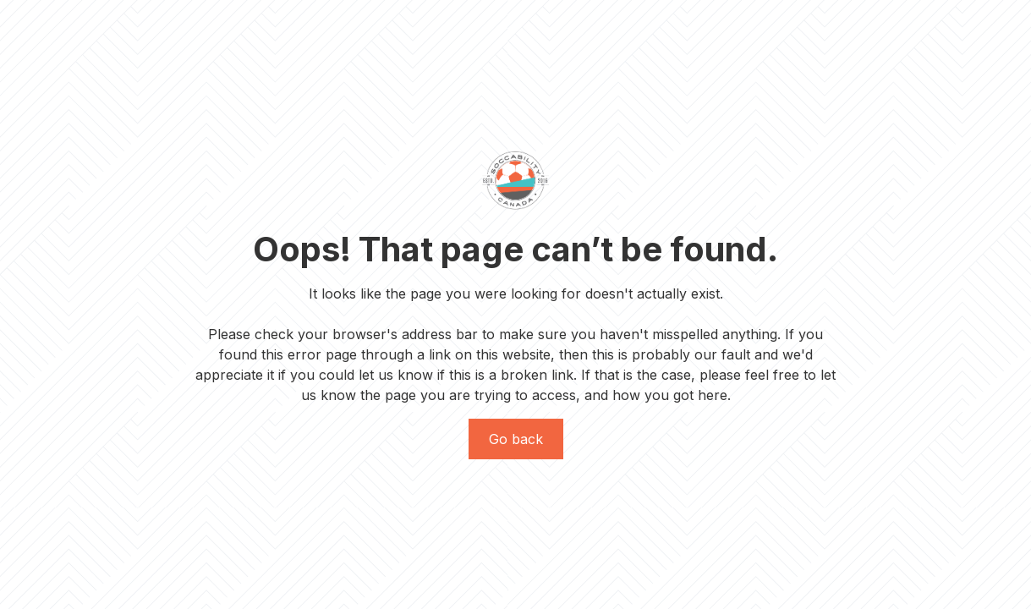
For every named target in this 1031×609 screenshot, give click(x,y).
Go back (516, 439)
